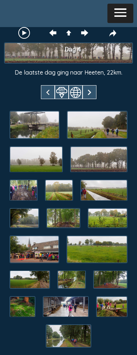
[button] (120, 13)
